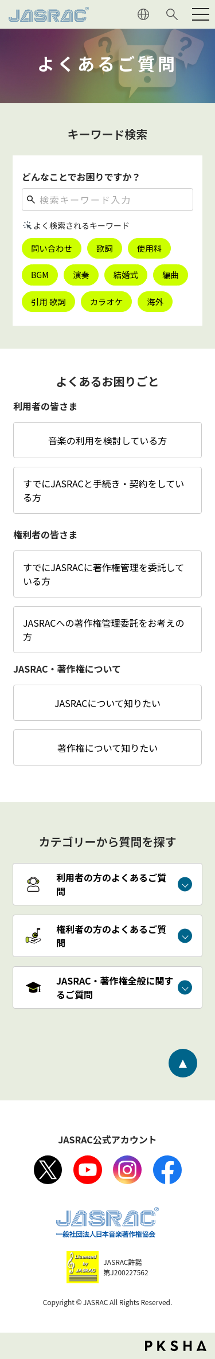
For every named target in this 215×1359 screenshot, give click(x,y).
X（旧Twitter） (48, 1169)
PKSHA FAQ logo (175, 1345)
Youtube (87, 1169)
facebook (167, 1169)
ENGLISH (143, 14)
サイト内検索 (172, 14)
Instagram (127, 1169)
